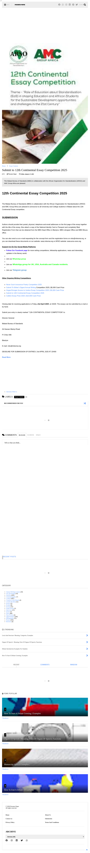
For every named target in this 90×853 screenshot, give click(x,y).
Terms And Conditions (52, 822)
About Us (48, 815)
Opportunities (10, 616)
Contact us (9, 818)
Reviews (8, 621)
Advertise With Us (11, 392)
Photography (10, 618)
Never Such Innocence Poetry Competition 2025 (24, 284)
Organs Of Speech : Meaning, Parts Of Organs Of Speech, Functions (32, 739)
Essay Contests (13, 166)
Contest (8, 598)
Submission (48, 818)
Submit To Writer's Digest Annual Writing (21, 287)
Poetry (8, 620)
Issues (8, 612)
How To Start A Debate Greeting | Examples (22, 713)
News (8, 613)
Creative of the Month (12, 600)
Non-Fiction (9, 615)
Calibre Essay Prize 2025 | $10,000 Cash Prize (23, 296)
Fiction (8, 607)
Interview (9, 610)
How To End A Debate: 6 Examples (19, 790)
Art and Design (10, 593)
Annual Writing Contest (13, 592)
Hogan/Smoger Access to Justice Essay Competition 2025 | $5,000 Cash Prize (35, 290)
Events (8, 605)
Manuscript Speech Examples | (17, 764)
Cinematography (11, 597)
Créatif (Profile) (11, 602)
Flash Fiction (10, 608)
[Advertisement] (45, 25)
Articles (8, 595)
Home (4, 166)
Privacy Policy (10, 822)
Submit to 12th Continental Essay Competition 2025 (25, 293)
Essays (8, 603)
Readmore (5, 718)
